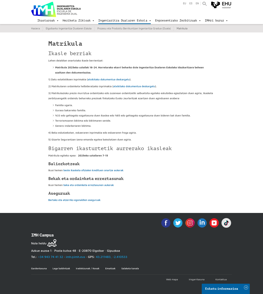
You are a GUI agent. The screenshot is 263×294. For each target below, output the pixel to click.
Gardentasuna (39, 268)
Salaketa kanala (130, 268)
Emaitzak (110, 268)
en (197, 3)
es (190, 3)
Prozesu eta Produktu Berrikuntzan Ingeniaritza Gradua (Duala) (134, 28)
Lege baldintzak (61, 268)
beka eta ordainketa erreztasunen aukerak (88, 185)
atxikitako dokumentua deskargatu (109, 79)
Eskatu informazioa (221, 288)
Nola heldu (38, 243)
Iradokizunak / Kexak (88, 268)
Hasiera (35, 28)
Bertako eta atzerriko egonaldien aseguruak (74, 200)
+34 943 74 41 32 (50, 257)
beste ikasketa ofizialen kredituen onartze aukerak (93, 170)
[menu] (47, 20)
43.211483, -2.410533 (111, 257)
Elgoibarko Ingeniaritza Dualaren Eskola (69, 28)
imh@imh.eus (75, 257)
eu (184, 3)
